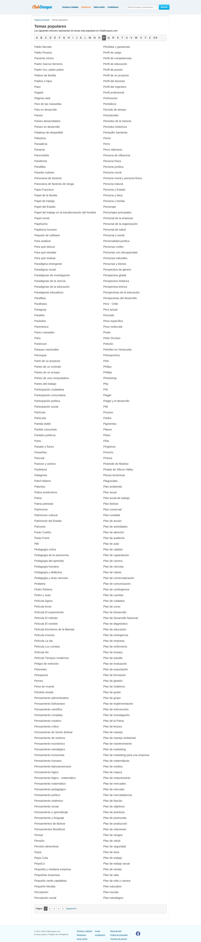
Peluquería (41, 675)
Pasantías (40, 452)
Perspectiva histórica (116, 281)
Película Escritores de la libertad (54, 629)
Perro (106, 143)
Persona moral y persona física (122, 178)
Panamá (39, 149)
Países (38, 115)
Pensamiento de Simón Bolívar (53, 732)
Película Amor (43, 606)
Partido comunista (45, 429)
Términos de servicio (118, 939)
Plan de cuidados (114, 600)
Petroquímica (111, 355)
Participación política (47, 400)
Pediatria (39, 583)
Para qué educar (44, 246)
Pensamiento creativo (47, 720)
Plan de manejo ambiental (119, 737)
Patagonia (40, 475)
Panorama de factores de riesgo (54, 183)
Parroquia (40, 355)
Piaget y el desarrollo (116, 400)
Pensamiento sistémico (48, 800)
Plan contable (111, 515)
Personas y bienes (114, 263)
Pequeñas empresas (47, 875)
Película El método (46, 618)
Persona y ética (113, 195)
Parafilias (40, 298)
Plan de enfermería (115, 646)
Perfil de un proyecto (116, 75)
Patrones (40, 526)
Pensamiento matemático (50, 783)
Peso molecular (113, 326)
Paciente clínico (44, 58)
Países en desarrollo (47, 126)
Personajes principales (117, 212)
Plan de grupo (112, 697)
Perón (107, 138)
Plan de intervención (116, 709)
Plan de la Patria (113, 720)
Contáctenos (112, 7)
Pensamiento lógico (46, 772)
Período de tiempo (114, 109)
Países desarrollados (47, 121)
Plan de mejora (112, 772)
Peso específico (113, 320)
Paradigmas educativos (48, 292)
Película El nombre (46, 623)
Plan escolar (111, 892)
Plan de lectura (112, 726)
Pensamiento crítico (46, 726)
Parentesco (41, 326)
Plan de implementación (118, 703)
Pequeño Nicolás (44, 886)
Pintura (107, 458)
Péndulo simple (43, 692)
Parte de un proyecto (47, 360)
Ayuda (97, 931)
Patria (38, 498)
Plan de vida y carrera (117, 880)
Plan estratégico (113, 897)
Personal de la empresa (118, 218)
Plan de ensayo (113, 652)
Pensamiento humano (48, 760)
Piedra (107, 418)
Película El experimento (49, 612)
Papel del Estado (44, 206)
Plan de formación (114, 675)
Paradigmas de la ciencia (49, 281)
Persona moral (112, 172)
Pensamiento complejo (48, 715)
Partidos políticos (45, 435)
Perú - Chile (110, 303)
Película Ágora (43, 600)
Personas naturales (115, 258)
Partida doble (42, 423)
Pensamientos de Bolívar (49, 823)
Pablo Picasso (43, 52)
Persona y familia (114, 201)
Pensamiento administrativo (51, 697)
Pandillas (40, 166)
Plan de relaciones (114, 829)
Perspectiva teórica (115, 286)
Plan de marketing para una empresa (126, 755)
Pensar (38, 835)
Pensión (39, 840)
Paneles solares (44, 172)
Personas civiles (113, 246)
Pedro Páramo (43, 589)
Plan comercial (112, 509)
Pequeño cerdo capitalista (50, 880)
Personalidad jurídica (116, 241)
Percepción (41, 892)
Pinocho (108, 452)
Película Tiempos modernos (51, 657)
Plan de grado (112, 692)
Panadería (40, 143)
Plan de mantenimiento (117, 743)
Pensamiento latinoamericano (52, 766)
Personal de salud (114, 229)
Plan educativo (112, 886)
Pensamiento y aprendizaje (51, 812)
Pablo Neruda (42, 46)
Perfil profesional (113, 92)
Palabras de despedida (48, 132)
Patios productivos (45, 492)
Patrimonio (41, 509)
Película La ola (43, 640)
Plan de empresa (113, 640)
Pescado (108, 315)
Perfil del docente (114, 81)
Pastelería (40, 469)
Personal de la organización (120, 223)
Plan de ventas (112, 869)
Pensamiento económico (49, 743)
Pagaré (38, 92)
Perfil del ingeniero (114, 86)
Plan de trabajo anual (116, 863)
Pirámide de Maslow (115, 463)
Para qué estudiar (45, 252)
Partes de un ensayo (47, 372)
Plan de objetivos (114, 806)
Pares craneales (44, 332)
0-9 (155, 37)
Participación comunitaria (49, 395)
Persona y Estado (114, 189)
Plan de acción (112, 520)
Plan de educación (114, 629)
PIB (105, 406)
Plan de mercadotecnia (117, 795)
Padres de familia (45, 75)
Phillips (107, 372)
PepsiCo (39, 863)
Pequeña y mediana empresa (52, 869)
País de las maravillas (48, 103)
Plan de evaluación (115, 663)
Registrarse (86, 7)
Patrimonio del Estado (48, 520)
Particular (40, 418)
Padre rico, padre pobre (49, 69)
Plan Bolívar (110, 503)
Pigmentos (110, 423)
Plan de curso (111, 606)
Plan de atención (113, 532)
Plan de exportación (115, 669)
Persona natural (113, 183)
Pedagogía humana (46, 566)
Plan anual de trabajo (116, 498)
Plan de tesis (111, 852)
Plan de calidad (112, 549)
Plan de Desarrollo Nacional (120, 618)
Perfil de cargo (112, 52)
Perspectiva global (114, 275)
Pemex (38, 680)
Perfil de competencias (117, 58)
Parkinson (40, 343)
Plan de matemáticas (116, 760)
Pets (106, 360)
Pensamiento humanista (49, 755)
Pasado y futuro (44, 446)
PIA (105, 389)
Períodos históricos (115, 126)
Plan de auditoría (113, 538)
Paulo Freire (42, 538)
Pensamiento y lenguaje (49, 817)
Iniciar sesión (99, 7)
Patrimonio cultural (46, 515)
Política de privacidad (119, 935)
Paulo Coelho (42, 532)
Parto (37, 440)
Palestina (40, 138)
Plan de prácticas (114, 812)
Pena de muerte (44, 686)
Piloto (106, 435)
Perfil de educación (115, 63)
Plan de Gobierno (114, 686)
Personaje (109, 206)
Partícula (39, 412)
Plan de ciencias (113, 566)
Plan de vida (111, 875)
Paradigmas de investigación (52, 275)
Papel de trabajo (44, 201)
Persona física (112, 161)
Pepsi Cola (41, 857)
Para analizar (42, 241)
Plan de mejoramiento (117, 777)
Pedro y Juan (42, 595)
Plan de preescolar (115, 817)
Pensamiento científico (48, 709)
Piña (106, 440)
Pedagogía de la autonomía (51, 555)
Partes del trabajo (45, 383)
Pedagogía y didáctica (48, 572)
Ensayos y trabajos (70, 7)
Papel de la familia (45, 195)
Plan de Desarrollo (114, 612)
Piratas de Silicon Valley (118, 469)
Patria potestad (43, 503)
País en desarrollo (45, 109)
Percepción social (45, 897)
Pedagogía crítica (45, 549)
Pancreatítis (41, 155)
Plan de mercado (113, 789)
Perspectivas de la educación (121, 292)
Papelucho (41, 223)
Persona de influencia (116, 155)
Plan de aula (111, 543)
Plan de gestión (113, 680)
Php (105, 383)
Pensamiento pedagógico (50, 789)
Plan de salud (111, 840)
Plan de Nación (112, 800)
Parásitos (40, 320)
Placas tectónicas (114, 475)
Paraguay (40, 309)
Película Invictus (44, 635)
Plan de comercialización (118, 578)
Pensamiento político (47, 795)
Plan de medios (113, 766)
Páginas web (42, 98)
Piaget (107, 395)
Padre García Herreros (48, 63)
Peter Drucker (111, 338)
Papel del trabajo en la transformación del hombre (65, 212)
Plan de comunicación (117, 583)
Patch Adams (42, 480)
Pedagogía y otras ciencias (51, 578)
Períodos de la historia (117, 121)
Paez (37, 86)
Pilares (107, 429)
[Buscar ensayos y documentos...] (142, 7)
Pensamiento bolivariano (49, 703)
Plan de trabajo (112, 857)
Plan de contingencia (116, 589)
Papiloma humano (45, 229)
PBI (36, 543)
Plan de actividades (115, 526)
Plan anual (110, 492)
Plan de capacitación (116, 555)
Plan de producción (115, 823)
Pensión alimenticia (46, 846)
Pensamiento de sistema (49, 737)
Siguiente (70, 908)
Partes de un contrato (47, 366)
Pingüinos (109, 446)
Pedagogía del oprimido (49, 560)
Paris (37, 338)
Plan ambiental (112, 486)
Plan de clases (112, 572)
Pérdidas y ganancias (116, 46)
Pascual (39, 458)
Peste (106, 332)
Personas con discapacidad (120, 252)
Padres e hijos (43, 81)
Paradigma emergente (48, 263)
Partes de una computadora (51, 378)
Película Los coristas (47, 646)
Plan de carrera (112, 560)
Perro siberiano (112, 149)
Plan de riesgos (113, 835)
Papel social (41, 218)
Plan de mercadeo (114, 783)
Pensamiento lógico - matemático (55, 777)
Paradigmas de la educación (52, 286)
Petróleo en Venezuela (117, 349)
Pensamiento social (46, 806)
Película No (41, 652)
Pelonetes (40, 669)
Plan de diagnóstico (115, 623)
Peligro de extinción (46, 663)
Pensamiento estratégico (49, 749)
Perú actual (110, 309)
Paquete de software (47, 235)
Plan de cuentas (113, 595)
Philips (107, 366)
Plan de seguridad (114, 846)
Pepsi (37, 852)
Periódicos (109, 103)
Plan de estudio (113, 657)
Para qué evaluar (45, 258)
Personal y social (113, 235)
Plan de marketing (114, 749)
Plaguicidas (110, 480)
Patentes (39, 486)
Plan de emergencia (115, 635)
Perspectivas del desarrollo (120, 298)
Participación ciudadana (49, 389)
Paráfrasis (40, 303)
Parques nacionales (46, 349)
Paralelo (39, 315)
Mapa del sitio (115, 931)
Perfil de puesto (113, 69)
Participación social (46, 406)
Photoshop (110, 378)
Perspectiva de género (117, 269)
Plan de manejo (113, 732)
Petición (108, 343)
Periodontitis (111, 115)
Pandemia (40, 161)
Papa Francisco (44, 189)
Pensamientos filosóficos (49, 829)
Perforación (110, 98)
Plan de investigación (116, 715)
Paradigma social (45, 269)
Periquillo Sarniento (115, 132)
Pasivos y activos (45, 463)
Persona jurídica (113, 166)
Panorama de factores (48, 178)
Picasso (108, 412)
